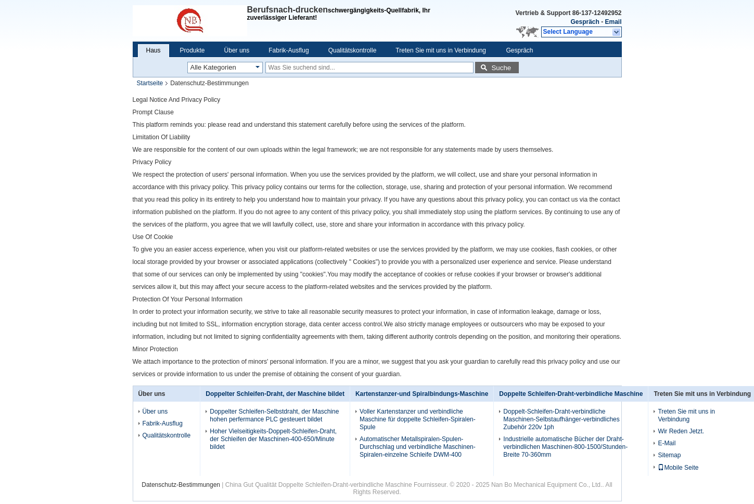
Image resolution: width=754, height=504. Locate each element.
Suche (501, 68)
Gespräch (584, 21)
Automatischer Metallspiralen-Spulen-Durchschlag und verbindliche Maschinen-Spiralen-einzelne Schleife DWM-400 (418, 446)
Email (613, 21)
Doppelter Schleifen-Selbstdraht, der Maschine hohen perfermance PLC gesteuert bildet (274, 415)
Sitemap (669, 455)
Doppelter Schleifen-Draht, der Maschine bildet (275, 393)
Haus (153, 50)
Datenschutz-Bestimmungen (181, 484)
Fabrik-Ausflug (289, 50)
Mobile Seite (678, 467)
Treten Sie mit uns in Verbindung (440, 50)
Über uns (237, 50)
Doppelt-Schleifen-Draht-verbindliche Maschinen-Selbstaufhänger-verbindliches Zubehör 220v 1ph (561, 419)
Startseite (150, 83)
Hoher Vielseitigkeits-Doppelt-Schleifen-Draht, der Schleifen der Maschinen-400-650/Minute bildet (273, 439)
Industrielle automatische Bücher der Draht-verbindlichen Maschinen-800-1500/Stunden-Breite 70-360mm (565, 446)
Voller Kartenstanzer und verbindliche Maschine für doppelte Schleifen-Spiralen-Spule (418, 419)
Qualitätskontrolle (352, 50)
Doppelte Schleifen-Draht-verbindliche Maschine (571, 393)
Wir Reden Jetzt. (681, 431)
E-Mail (666, 443)
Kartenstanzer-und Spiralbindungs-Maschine (421, 393)
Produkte (192, 50)
